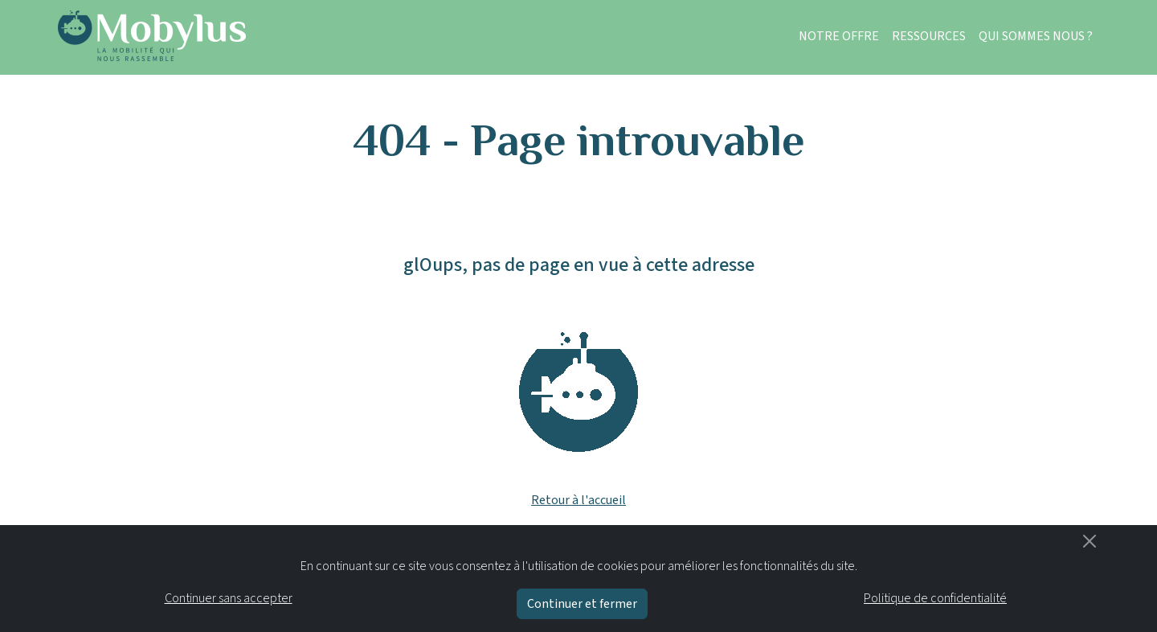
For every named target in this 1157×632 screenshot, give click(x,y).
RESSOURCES (929, 36)
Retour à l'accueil (578, 500)
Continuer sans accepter (228, 598)
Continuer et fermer (582, 604)
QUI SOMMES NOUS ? (1036, 36)
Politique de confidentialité (935, 598)
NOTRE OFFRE (839, 36)
